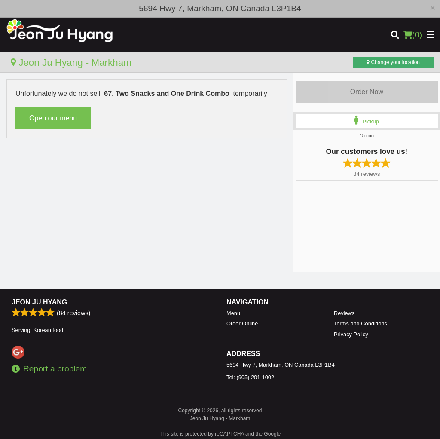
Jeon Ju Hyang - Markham (71, 62)
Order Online (242, 323)
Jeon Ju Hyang (39, 302)
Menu (233, 313)
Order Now (366, 91)
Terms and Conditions (360, 323)
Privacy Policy (351, 334)
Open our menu (53, 118)
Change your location (393, 62)
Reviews (344, 313)
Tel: (250, 377)
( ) (412, 34)
